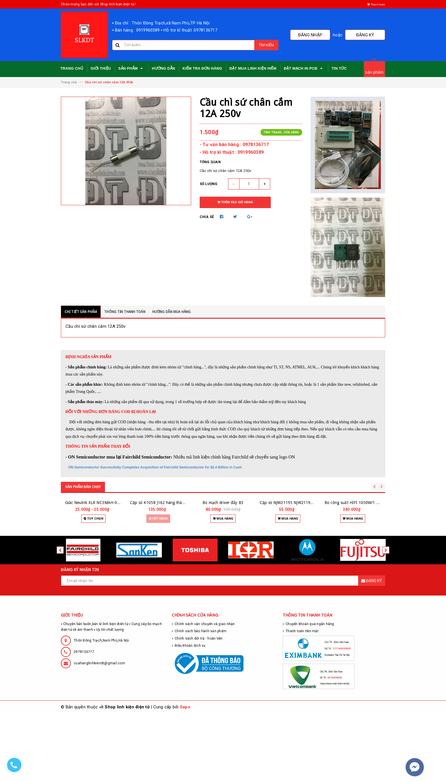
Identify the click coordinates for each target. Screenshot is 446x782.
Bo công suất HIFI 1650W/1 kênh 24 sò (360, 571)
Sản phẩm (131, 68)
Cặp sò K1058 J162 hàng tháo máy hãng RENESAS (175, 571)
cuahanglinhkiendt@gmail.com (99, 731)
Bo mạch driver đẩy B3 (223, 571)
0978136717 (84, 720)
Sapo (185, 775)
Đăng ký (371, 35)
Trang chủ (71, 68)
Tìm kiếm (266, 45)
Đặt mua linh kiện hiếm (253, 68)
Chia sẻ (207, 217)
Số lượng (209, 184)
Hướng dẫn (163, 68)
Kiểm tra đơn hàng (202, 68)
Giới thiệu (101, 68)
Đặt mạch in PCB (304, 68)
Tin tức (339, 68)
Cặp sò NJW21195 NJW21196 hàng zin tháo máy (303, 571)
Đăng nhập (327, 35)
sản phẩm (375, 72)
